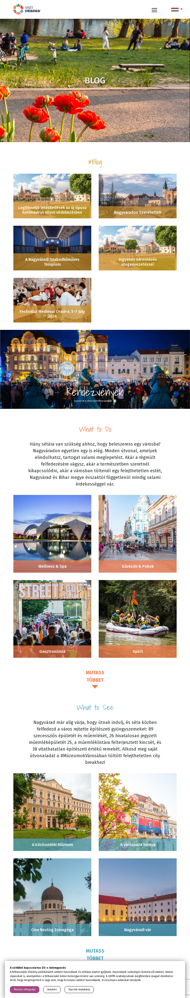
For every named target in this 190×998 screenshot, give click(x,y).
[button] (176, 9)
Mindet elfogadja (24, 989)
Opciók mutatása (79, 989)
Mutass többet (95, 676)
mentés (52, 989)
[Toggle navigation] (154, 9)
